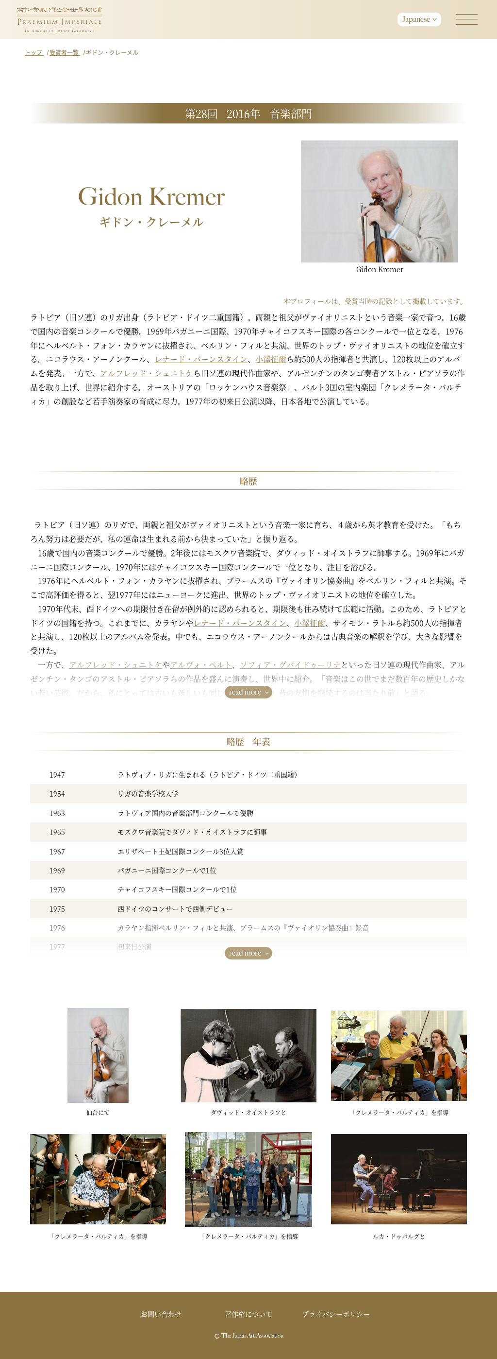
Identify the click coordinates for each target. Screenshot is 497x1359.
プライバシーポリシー (336, 1314)
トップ (34, 52)
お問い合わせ (161, 1314)
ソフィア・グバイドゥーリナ (290, 664)
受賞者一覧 (65, 52)
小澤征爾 (270, 359)
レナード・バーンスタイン (201, 359)
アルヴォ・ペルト (201, 664)
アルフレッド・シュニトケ (146, 373)
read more (245, 692)
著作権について (248, 1314)
